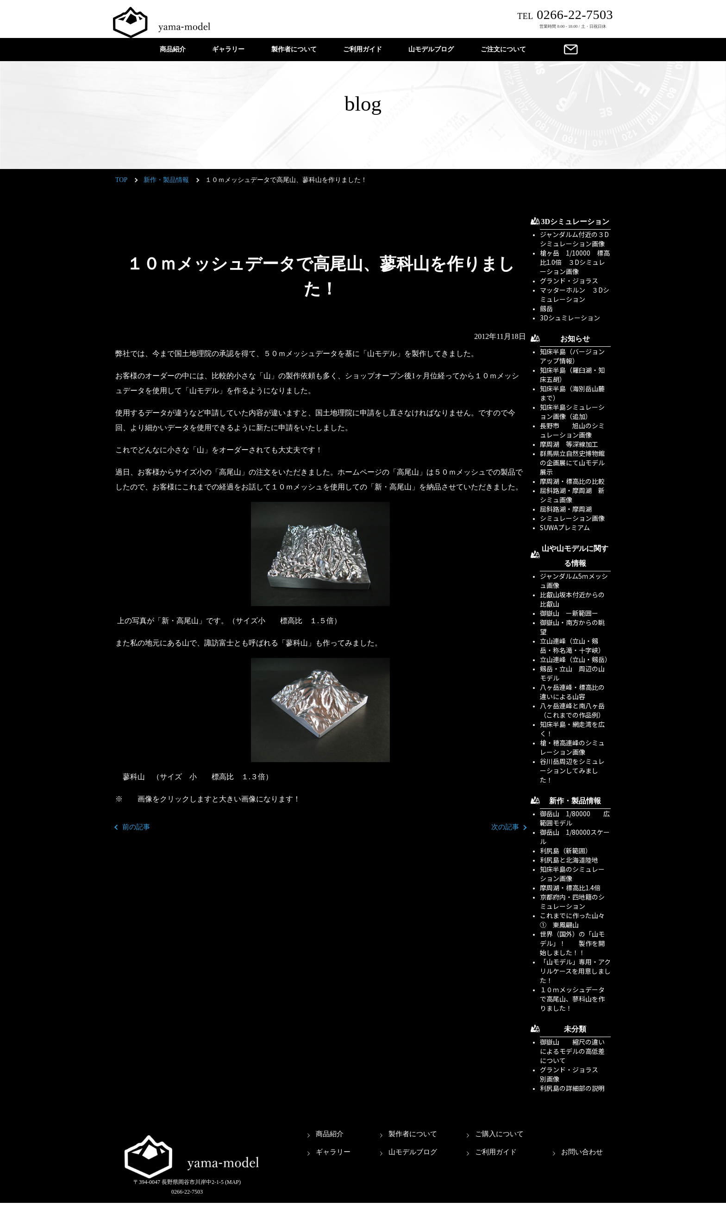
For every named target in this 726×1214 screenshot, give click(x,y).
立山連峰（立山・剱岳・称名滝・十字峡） (572, 645)
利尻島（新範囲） (566, 850)
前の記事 (136, 827)
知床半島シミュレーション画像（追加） (572, 411)
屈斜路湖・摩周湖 (566, 508)
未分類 (575, 1029)
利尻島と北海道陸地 (569, 859)
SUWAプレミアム (565, 527)
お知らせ (575, 339)
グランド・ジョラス (569, 280)
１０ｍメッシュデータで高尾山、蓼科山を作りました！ (572, 999)
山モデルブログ (431, 49)
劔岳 (546, 308)
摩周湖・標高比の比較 (572, 481)
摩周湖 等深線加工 (569, 444)
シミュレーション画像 (572, 518)
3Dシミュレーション (575, 221)
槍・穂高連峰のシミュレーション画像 (572, 747)
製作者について (294, 49)
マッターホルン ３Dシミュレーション (574, 294)
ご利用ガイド (362, 49)
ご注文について (503, 49)
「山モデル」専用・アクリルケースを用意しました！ (575, 971)
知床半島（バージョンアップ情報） (572, 356)
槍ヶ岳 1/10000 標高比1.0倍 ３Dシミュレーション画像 (575, 262)
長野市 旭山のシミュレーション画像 (572, 430)
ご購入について (499, 1134)
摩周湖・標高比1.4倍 (570, 887)
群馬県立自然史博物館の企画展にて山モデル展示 (572, 462)
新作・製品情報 (166, 179)
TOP (121, 179)
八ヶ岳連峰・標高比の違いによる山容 (572, 691)
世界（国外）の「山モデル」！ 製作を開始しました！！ (572, 943)
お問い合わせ (582, 1152)
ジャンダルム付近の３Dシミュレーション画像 (574, 239)
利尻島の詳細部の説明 (572, 1088)
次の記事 (505, 827)
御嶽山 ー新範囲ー (569, 613)
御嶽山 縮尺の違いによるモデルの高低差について (572, 1051)
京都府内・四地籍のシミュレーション (572, 901)
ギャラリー (228, 49)
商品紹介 (173, 49)
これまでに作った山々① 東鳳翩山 (572, 920)
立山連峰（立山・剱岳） (575, 659)
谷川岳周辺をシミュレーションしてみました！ (572, 770)
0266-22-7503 (565, 14)
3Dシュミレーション (570, 317)
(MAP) (233, 1182)
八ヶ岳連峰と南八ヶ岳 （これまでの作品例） (575, 710)
